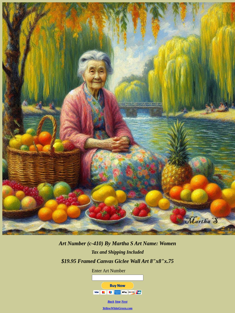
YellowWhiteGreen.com (118, 308)
